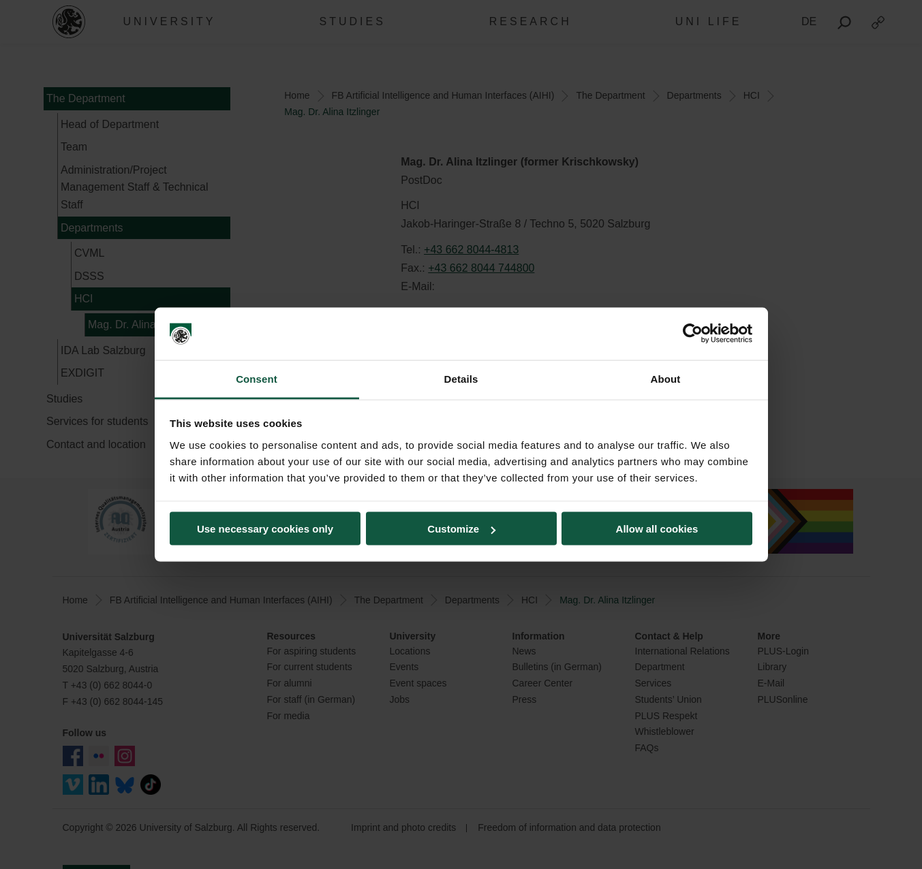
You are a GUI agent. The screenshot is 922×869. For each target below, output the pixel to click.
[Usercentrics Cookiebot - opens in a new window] (692, 333)
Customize (461, 529)
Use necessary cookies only (265, 529)
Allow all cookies (657, 529)
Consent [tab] (256, 378)
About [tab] (666, 378)
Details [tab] (461, 378)
